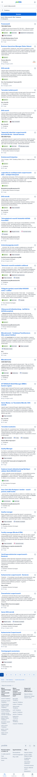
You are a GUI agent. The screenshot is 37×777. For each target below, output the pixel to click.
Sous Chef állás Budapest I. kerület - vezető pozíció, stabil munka (16, 490)
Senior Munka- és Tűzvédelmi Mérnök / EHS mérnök (15, 404)
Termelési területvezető (9, 90)
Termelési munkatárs (8, 427)
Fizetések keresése (29, 765)
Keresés (18, 14)
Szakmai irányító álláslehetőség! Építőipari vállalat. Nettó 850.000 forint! (15, 470)
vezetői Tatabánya (5, 698)
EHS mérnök (5, 68)
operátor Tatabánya (17, 712)
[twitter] (29, 745)
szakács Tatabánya (17, 704)
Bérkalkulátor (27, 771)
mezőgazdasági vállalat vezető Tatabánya (5, 706)
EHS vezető (5, 110)
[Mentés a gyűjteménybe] (35, 24)
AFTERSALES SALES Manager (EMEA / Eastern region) (14, 385)
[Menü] (2, 2)
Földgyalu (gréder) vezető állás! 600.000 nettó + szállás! (15, 289)
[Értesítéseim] (35, 2)
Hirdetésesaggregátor (18, 754)
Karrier (2, 760)
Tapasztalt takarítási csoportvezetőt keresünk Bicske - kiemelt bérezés (13, 133)
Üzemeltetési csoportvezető (11, 593)
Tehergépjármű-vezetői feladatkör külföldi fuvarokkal (15, 219)
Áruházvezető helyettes (9, 157)
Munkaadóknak (16, 752)
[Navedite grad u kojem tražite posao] (18, 10)
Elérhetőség (4, 758)
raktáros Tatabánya (17, 714)
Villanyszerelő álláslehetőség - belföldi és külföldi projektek (15, 310)
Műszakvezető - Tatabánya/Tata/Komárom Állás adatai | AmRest (15, 334)
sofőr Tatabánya (17, 710)
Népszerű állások (28, 694)
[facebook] (25, 745)
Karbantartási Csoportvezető (11, 632)
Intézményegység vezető (9, 245)
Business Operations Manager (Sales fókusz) (16, 46)
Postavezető (5, 24)
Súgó (2, 756)
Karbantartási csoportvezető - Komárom (15, 575)
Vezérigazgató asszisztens (10, 651)
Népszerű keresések (8, 685)
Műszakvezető (6, 359)
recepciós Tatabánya (18, 723)
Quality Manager (6, 448)
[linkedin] (34, 745)
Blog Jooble (15, 756)
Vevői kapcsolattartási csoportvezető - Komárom (14, 555)
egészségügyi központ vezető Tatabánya (5, 718)
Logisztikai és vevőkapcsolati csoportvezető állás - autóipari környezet (16, 173)
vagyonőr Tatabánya (18, 702)
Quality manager (7, 512)
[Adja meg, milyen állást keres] (18, 6)
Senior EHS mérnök (7, 612)
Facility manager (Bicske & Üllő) (12, 532)
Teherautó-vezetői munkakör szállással (14, 265)
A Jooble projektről (5, 754)
